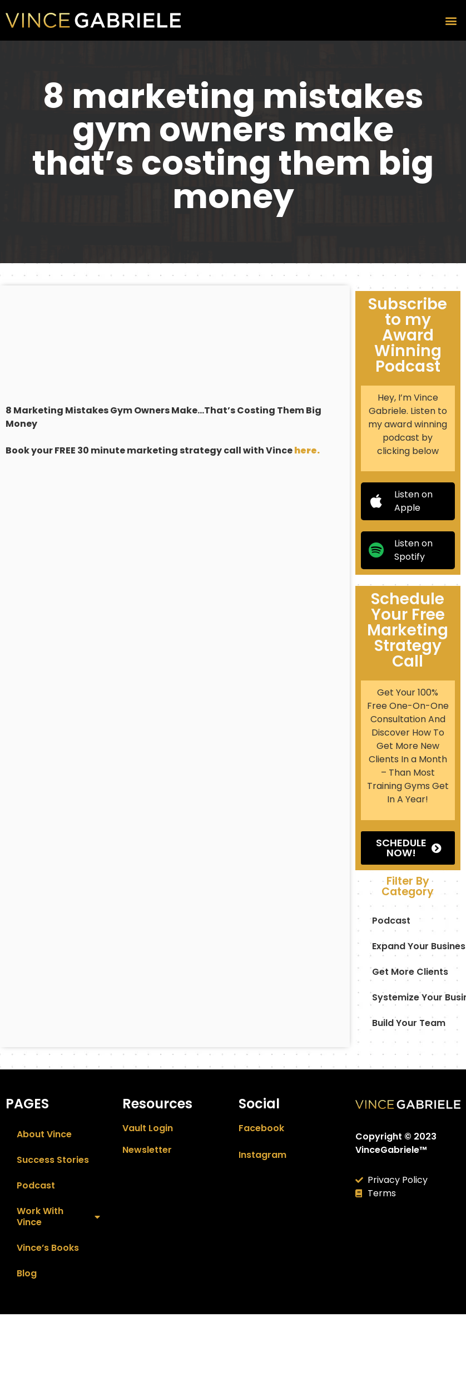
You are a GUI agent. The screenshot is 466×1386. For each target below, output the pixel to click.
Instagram (262, 1154)
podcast (391, 920)
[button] (451, 20)
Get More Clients (410, 971)
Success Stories (53, 1159)
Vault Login (147, 1128)
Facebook (261, 1128)
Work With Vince (58, 1217)
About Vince (44, 1134)
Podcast (36, 1185)
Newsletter (147, 1149)
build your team (408, 1023)
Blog (27, 1273)
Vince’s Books (48, 1247)
